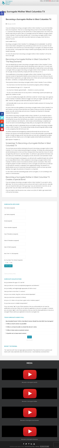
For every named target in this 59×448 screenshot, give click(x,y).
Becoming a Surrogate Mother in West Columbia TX (28, 19)
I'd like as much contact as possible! (16, 323)
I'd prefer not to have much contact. (16, 333)
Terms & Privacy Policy (10, 273)
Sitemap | (38, 446)
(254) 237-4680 (54, 1)
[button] (2, 13)
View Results (29, 340)
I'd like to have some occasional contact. (17, 330)
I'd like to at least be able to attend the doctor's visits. (21, 327)
